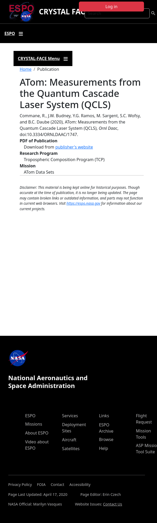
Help (103, 448)
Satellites (70, 448)
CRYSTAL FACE (64, 11)
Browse (106, 439)
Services (70, 416)
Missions (33, 424)
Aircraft (69, 440)
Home (26, 69)
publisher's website (74, 147)
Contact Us (112, 504)
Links (104, 416)
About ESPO (36, 433)
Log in (111, 6)
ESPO (30, 416)
